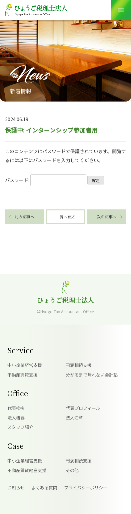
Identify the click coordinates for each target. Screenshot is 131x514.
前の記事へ (24, 216)
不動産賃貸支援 (22, 375)
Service (20, 350)
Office (17, 393)
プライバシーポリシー (85, 487)
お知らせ (16, 487)
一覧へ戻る (66, 216)
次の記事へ (107, 216)
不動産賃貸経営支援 (26, 470)
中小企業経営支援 (24, 365)
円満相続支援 (79, 365)
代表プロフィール (83, 408)
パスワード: (45, 180)
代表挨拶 (16, 408)
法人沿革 (74, 417)
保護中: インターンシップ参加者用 (51, 130)
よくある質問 (44, 487)
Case (15, 445)
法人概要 (16, 417)
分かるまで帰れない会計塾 (92, 375)
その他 (72, 470)
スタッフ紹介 (20, 427)
